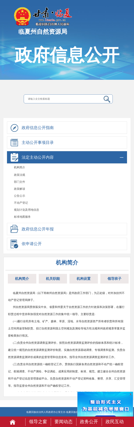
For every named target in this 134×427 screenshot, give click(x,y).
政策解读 (19, 188)
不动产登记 (21, 202)
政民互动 (115, 421)
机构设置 (84, 279)
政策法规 (19, 174)
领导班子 (114, 279)
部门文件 (19, 181)
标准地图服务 (22, 216)
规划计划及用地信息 (26, 209)
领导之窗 (38, 421)
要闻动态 (63, 421)
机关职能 (53, 279)
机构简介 (19, 167)
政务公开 (89, 421)
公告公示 (19, 195)
